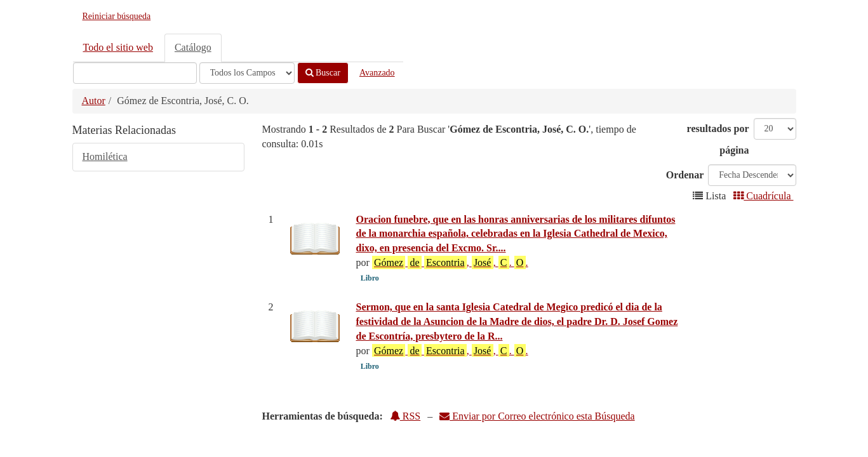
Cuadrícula (763, 195)
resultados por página (718, 139)
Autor (93, 100)
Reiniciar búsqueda (117, 16)
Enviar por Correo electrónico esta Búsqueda (536, 416)
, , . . (450, 262)
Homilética (105, 156)
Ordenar (685, 174)
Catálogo (193, 47)
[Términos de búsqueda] (135, 73)
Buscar (322, 72)
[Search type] (247, 73)
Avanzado (377, 72)
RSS (405, 416)
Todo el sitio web (118, 47)
